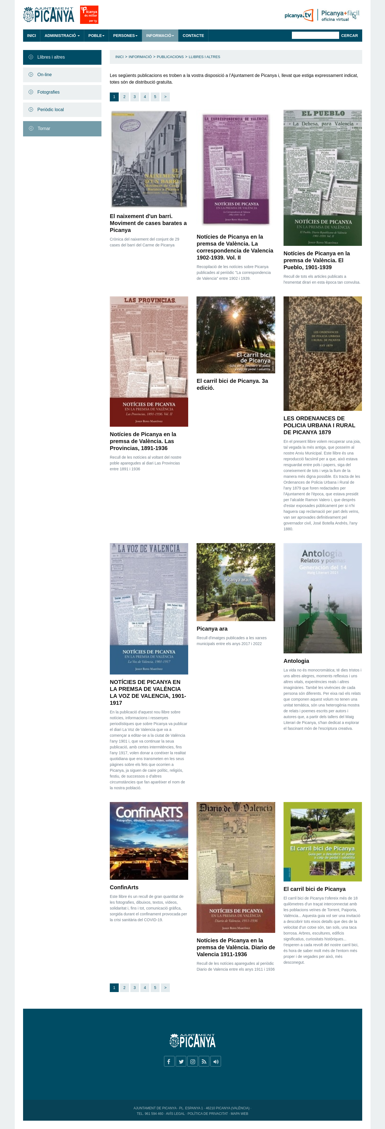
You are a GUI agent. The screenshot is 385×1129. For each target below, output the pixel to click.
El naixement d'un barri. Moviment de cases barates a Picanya (148, 223)
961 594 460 (154, 1114)
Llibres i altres (51, 57)
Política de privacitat (208, 1114)
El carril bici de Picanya (315, 889)
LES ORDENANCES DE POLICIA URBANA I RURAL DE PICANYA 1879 (319, 425)
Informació (160, 35)
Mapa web (239, 1114)
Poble (96, 35)
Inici (31, 35)
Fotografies (49, 92)
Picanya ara (212, 629)
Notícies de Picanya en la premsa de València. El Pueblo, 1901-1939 (317, 260)
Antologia (296, 661)
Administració (62, 35)
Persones (125, 35)
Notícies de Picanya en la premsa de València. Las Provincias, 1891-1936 (143, 441)
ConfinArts (124, 887)
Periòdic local (51, 109)
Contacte (193, 35)
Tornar (44, 128)
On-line (45, 74)
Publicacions (170, 57)
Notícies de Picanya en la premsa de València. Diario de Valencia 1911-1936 (236, 947)
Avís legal (175, 1114)
